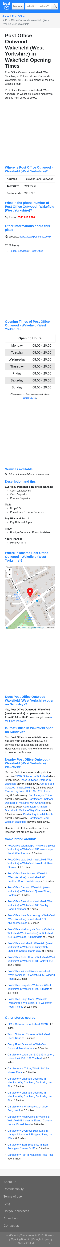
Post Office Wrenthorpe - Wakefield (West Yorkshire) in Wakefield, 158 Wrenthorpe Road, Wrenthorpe (31, 849)
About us (10, 1182)
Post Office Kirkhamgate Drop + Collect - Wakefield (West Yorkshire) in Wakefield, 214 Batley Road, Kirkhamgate (31, 933)
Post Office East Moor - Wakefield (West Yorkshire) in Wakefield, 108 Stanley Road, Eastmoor (30, 905)
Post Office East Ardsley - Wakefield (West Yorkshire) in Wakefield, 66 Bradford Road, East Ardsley (28, 877)
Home (5, 16)
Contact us (11, 1225)
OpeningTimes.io (20, 1239)
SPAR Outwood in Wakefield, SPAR (28, 1024)
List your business (16, 1211)
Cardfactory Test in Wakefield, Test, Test (30, 1154)
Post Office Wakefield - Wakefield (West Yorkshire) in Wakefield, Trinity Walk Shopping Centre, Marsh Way (30, 947)
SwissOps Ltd (26, 1243)
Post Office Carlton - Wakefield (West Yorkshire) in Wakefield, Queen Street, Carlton (29, 891)
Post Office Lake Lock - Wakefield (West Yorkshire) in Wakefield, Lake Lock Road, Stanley (31, 863)
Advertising (11, 1218)
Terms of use (13, 1196)
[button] (30, 592)
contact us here (29, 398)
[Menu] (18, 6)
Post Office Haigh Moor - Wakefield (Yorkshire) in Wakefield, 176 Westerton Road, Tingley (30, 1003)
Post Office (18, 16)
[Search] (54, 6)
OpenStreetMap (37, 627)
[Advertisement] (30, 132)
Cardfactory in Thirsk (40, 795)
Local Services (19, 251)
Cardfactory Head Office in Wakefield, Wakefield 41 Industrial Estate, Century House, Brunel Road (30, 1120)
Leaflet (22, 627)
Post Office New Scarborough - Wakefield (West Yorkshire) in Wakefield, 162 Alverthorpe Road (31, 919)
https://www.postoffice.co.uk (35, 236)
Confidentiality (14, 1189)
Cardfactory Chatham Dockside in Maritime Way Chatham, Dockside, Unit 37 (30, 1082)
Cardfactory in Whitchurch (38, 814)
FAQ (7, 1203)
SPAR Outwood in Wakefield (31, 776)
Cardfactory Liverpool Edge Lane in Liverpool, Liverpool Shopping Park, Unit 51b (30, 1134)
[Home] (6, 6)
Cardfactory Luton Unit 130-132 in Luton (28, 791)
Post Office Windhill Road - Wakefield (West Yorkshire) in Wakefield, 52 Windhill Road (31, 975)
